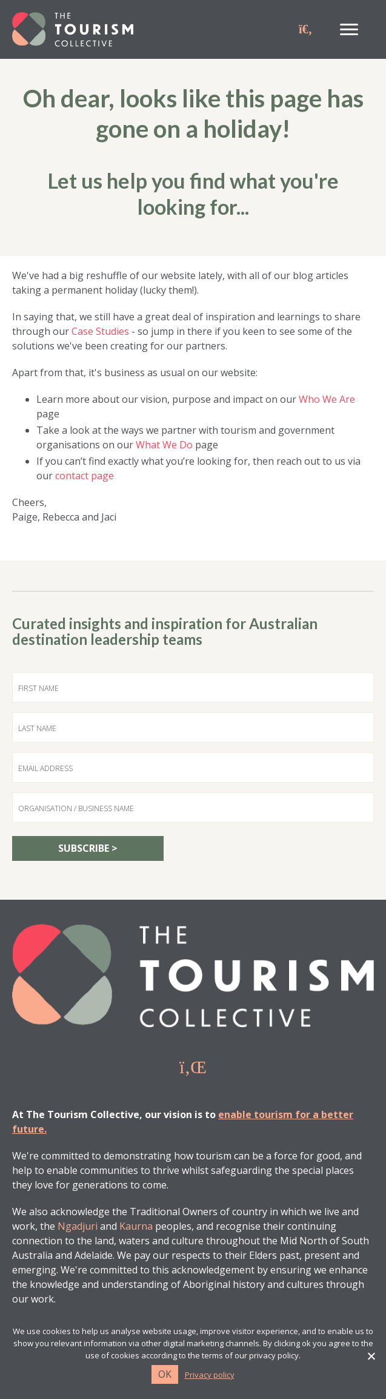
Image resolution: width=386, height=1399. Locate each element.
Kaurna (136, 1226)
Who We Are (327, 399)
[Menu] (349, 29)
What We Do (164, 444)
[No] (371, 1356)
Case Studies (100, 331)
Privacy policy (210, 1375)
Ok (164, 1374)
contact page (84, 475)
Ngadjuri (78, 1226)
